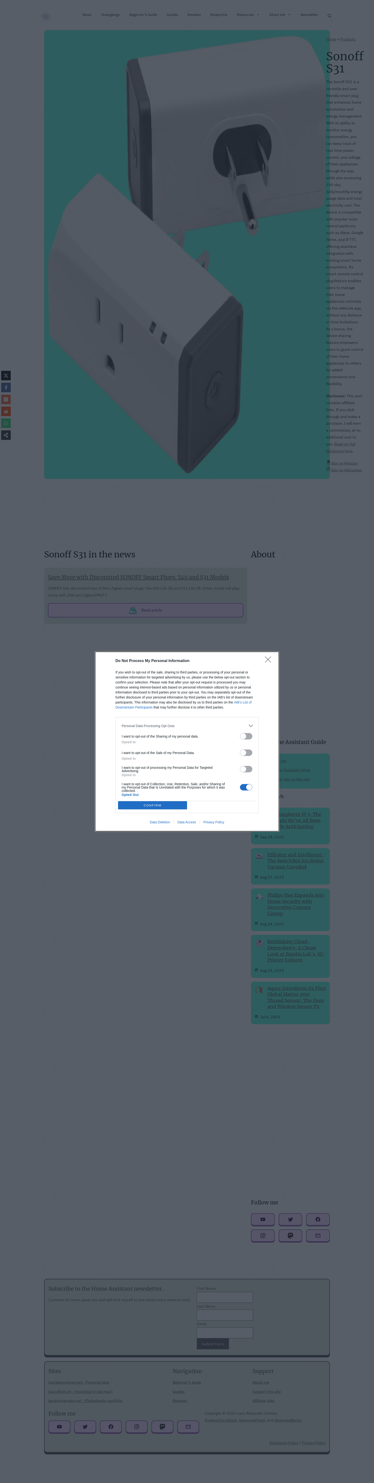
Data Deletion (160, 822)
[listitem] (187, 725)
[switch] (246, 736)
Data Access (186, 822)
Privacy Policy (213, 822)
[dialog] (187, 741)
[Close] (269, 661)
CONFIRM (152, 805)
